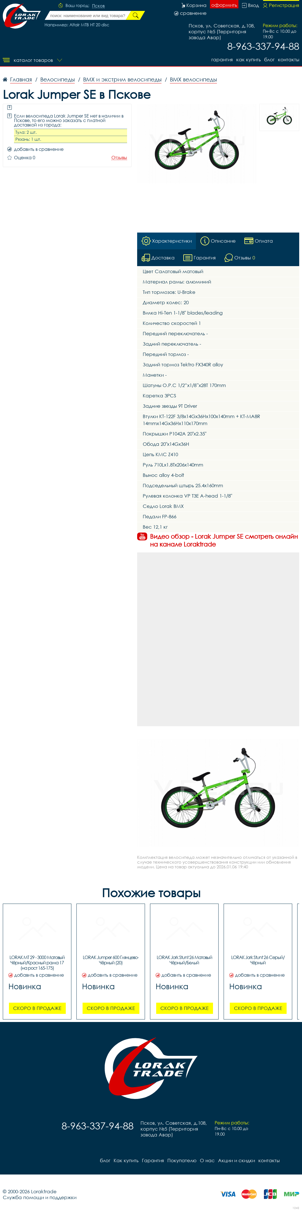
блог (269, 59)
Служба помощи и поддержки (39, 1197)
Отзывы (119, 157)
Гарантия (222, 59)
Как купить (248, 59)
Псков (98, 6)
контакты (288, 59)
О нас (207, 1160)
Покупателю (181, 1160)
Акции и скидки (236, 1160)
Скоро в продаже (37, 1008)
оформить (224, 5)
